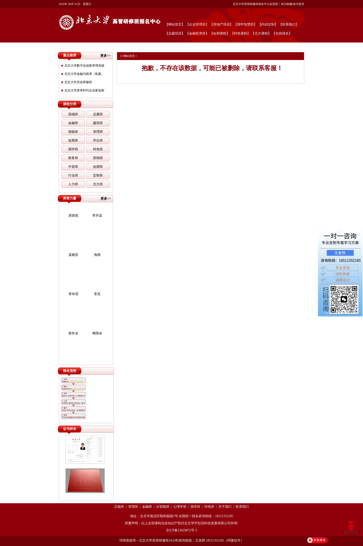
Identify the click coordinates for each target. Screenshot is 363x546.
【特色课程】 (240, 33)
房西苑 (73, 215)
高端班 (73, 114)
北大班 (98, 184)
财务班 (73, 158)
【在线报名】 (282, 33)
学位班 (98, 140)
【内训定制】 (268, 24)
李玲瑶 (73, 294)
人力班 (73, 184)
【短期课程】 (220, 33)
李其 (97, 294)
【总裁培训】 (175, 33)
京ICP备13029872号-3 (181, 530)
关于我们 (225, 506)
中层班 (73, 166)
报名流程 (69, 371)
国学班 (73, 149)
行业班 (73, 175)
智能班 (73, 131)
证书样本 (69, 429)
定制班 (98, 175)
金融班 (73, 123)
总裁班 (98, 114)
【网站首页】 (175, 24)
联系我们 (242, 506)
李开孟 (97, 215)
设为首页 (298, 4)
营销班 (98, 158)
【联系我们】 (289, 24)
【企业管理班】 (197, 24)
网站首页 (129, 56)
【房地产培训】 (221, 24)
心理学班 (179, 506)
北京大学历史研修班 (76, 82)
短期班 (73, 140)
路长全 (73, 333)
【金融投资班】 (197, 33)
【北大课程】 (261, 33)
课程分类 (69, 104)
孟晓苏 (73, 255)
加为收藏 (286, 4)
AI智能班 (162, 506)
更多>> (105, 55)
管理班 (98, 131)
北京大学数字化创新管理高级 (82, 65)
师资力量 (69, 198)
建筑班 (98, 123)
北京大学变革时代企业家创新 (82, 90)
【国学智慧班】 (245, 24)
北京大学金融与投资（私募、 (82, 74)
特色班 (98, 149)
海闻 (97, 255)
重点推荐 (69, 55)
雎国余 (97, 333)
